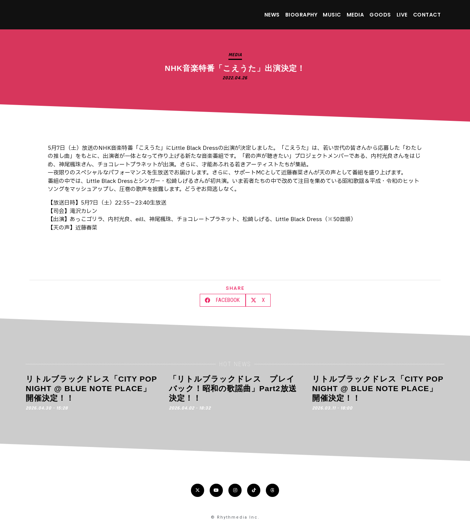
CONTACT (427, 14)
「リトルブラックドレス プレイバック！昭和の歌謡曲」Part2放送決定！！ (233, 389)
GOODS (380, 14)
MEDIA (355, 14)
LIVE (402, 14)
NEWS (272, 14)
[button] (223, 300)
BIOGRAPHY (301, 14)
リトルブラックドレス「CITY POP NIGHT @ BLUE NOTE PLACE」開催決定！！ (91, 389)
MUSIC (332, 14)
